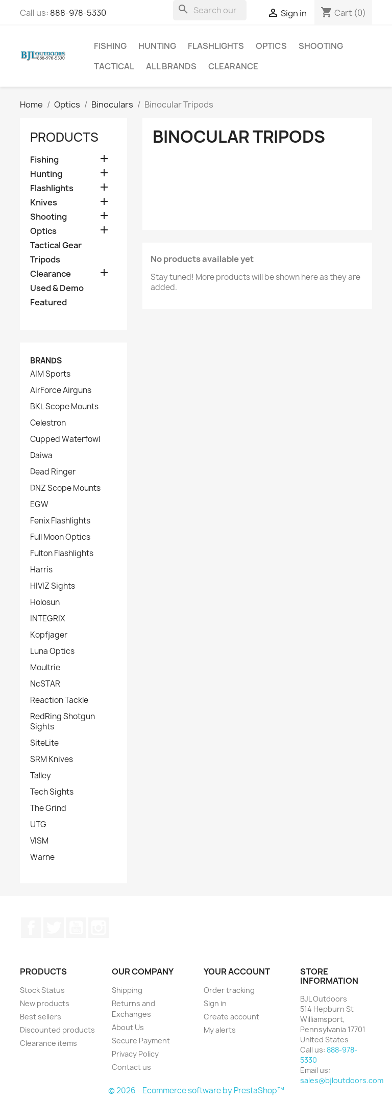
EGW (39, 505)
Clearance (233, 66)
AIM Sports (50, 374)
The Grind (48, 808)
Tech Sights (52, 792)
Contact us (131, 1067)
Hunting (157, 45)
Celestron (48, 423)
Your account (237, 971)
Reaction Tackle (59, 700)
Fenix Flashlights (60, 521)
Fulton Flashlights (61, 553)
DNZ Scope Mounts (65, 488)
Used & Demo (57, 288)
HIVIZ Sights (52, 586)
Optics (271, 45)
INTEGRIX (47, 619)
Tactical (114, 66)
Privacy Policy (135, 1054)
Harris (41, 570)
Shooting (321, 45)
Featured (48, 302)
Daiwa (41, 456)
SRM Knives (51, 759)
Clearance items (48, 1043)
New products (44, 1003)
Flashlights (216, 45)
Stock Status (42, 990)
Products (64, 137)
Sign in (215, 1003)
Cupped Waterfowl (65, 439)
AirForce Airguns (60, 390)
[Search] (210, 10)
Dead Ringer (53, 472)
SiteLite (44, 743)
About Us (128, 1027)
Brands (46, 360)
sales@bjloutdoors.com (341, 1080)
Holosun (45, 602)
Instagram (98, 927)
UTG (38, 825)
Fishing (110, 45)
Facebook (31, 927)
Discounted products (57, 1030)
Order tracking (229, 990)
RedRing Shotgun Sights (62, 722)
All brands (171, 66)
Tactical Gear (56, 245)
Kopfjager (48, 635)
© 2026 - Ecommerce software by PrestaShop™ (196, 1090)
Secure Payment (141, 1040)
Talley (40, 776)
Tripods (45, 259)
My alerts (220, 1030)
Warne (42, 857)
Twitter (53, 927)
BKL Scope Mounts (64, 407)
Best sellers (40, 1016)
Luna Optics (52, 651)
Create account (231, 1016)
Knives (43, 202)
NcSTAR (45, 684)
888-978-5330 (78, 12)
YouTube (76, 927)
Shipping (127, 990)
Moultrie (45, 668)
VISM (39, 841)
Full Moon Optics (60, 537)
